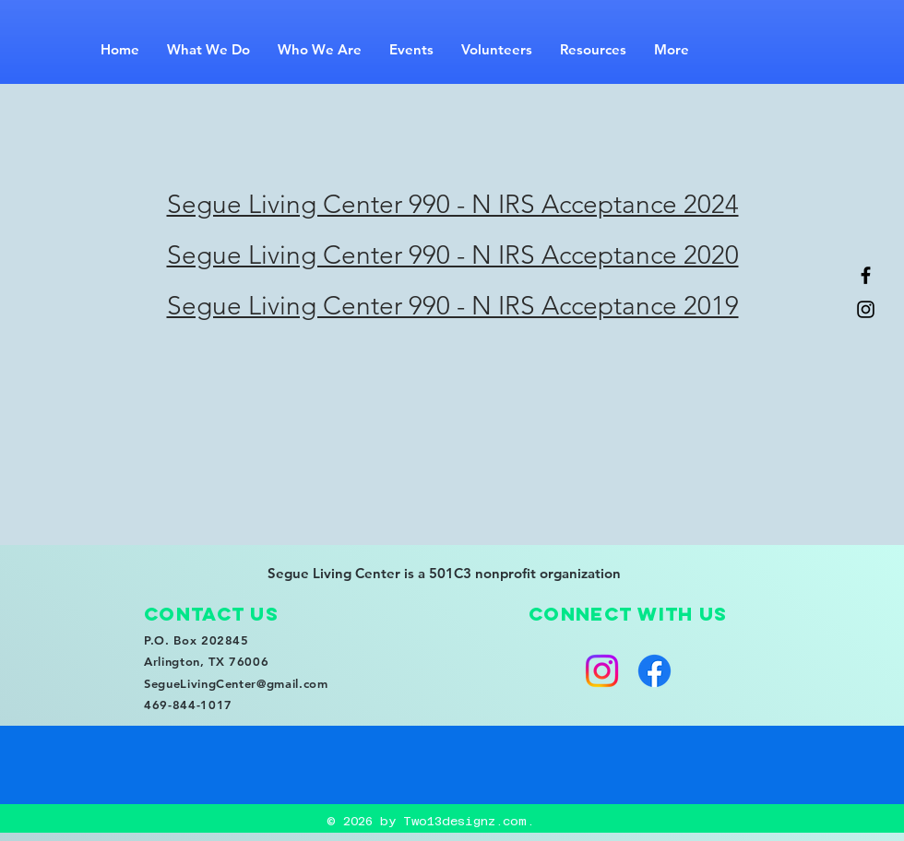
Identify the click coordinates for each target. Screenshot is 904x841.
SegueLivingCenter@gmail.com (236, 683)
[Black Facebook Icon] (865, 275)
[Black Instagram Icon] (865, 309)
